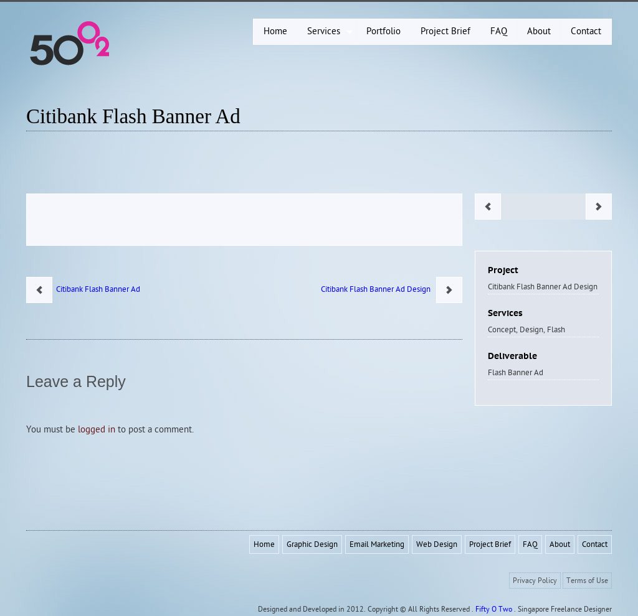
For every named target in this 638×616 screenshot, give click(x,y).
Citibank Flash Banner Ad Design (378, 289)
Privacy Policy (535, 580)
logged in (96, 429)
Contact (594, 544)
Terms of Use (587, 580)
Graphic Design (312, 544)
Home (264, 544)
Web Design (436, 544)
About (560, 544)
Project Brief (490, 544)
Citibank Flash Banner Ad (133, 116)
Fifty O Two (493, 609)
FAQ (530, 544)
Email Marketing (377, 544)
